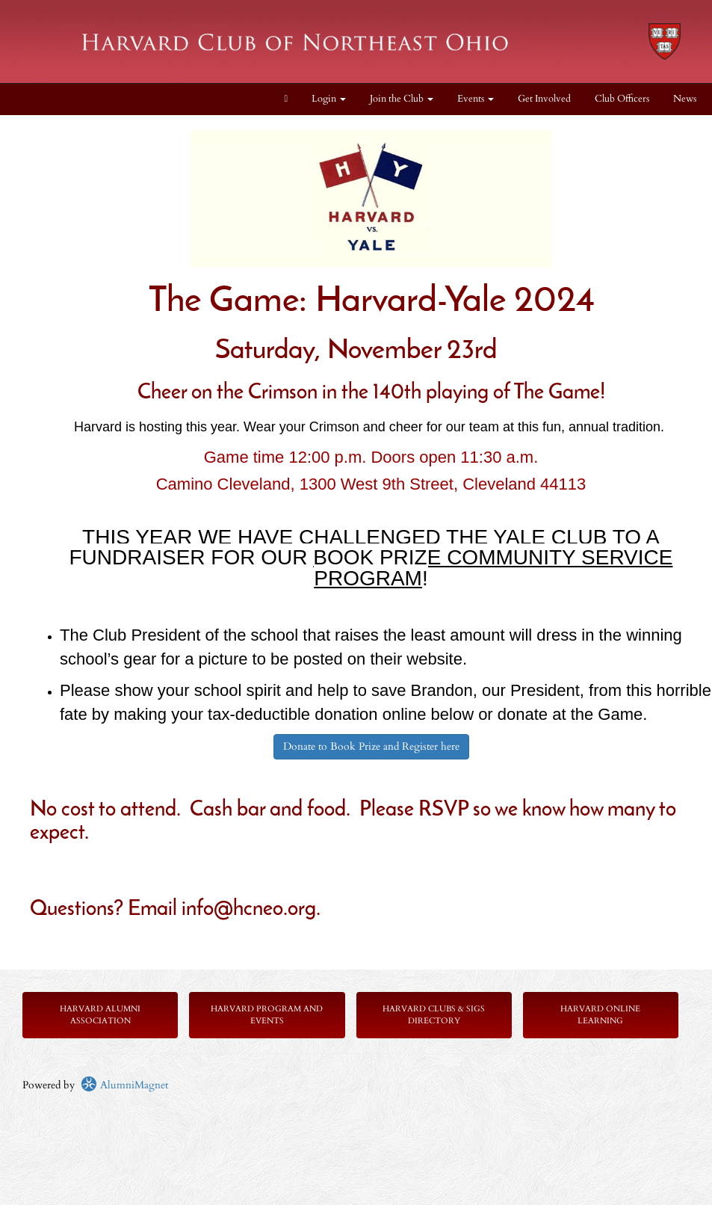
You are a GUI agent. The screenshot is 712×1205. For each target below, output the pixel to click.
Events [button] (475, 99)
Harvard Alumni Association (100, 1014)
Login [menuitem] (329, 99)
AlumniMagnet (124, 1085)
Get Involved (544, 99)
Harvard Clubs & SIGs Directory (434, 1014)
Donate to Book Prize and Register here (371, 746)
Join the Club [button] (401, 99)
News (684, 99)
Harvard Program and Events (267, 1014)
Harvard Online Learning (600, 1014)
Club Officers (622, 99)
